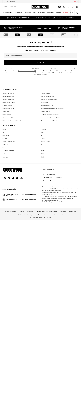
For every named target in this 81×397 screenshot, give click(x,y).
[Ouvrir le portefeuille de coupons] (59, 6)
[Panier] (77, 6)
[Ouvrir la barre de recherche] (76, 13)
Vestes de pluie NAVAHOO (49, 395)
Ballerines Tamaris (8, 391)
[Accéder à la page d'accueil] (40, 7)
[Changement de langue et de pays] (75, 1)
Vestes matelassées (47, 391)
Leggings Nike (45, 388)
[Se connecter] (64, 6)
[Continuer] (72, 13)
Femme (5, 7)
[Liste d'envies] (73, 6)
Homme (13, 7)
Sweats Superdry (8, 395)
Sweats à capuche (8, 388)
